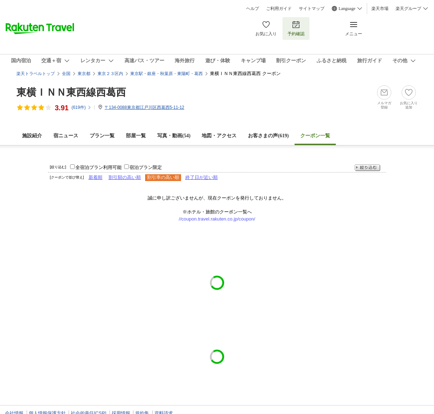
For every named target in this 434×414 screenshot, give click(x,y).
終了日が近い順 (201, 177)
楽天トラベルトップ (35, 73)
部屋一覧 (136, 135)
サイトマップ (311, 8)
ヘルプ (252, 8)
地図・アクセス (219, 135)
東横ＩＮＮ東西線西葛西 (71, 92)
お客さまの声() (268, 135)
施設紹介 (32, 135)
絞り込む (367, 167)
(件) (81, 107)
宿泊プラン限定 (145, 167)
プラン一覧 (102, 135)
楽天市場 (379, 8)
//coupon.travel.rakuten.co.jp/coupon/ (217, 219)
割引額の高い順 (124, 177)
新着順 (95, 177)
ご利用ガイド (279, 8)
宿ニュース (65, 135)
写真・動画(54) (173, 135)
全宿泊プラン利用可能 (98, 167)
